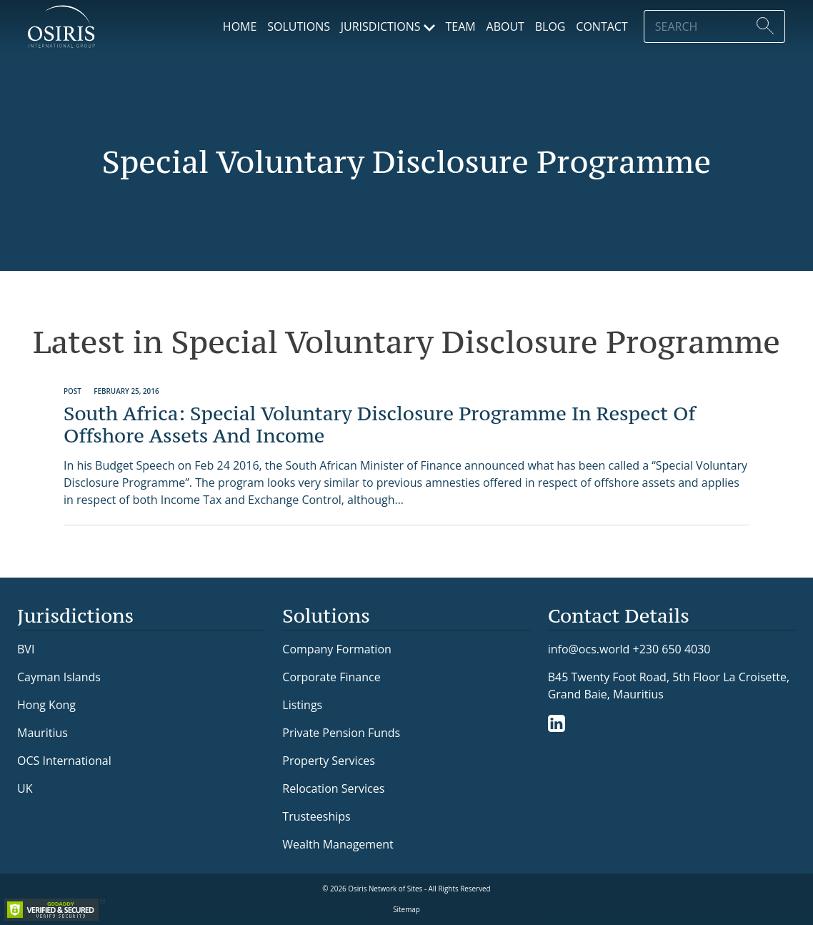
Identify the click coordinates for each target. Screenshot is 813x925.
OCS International (64, 760)
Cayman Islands (59, 677)
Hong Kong (46, 705)
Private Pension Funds (341, 733)
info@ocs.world (589, 649)
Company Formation (336, 649)
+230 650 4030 (672, 648)
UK (24, 788)
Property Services (328, 760)
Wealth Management (337, 844)
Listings (302, 705)
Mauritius (42, 733)
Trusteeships (316, 816)
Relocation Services (333, 788)
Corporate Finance (331, 677)
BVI (25, 649)
